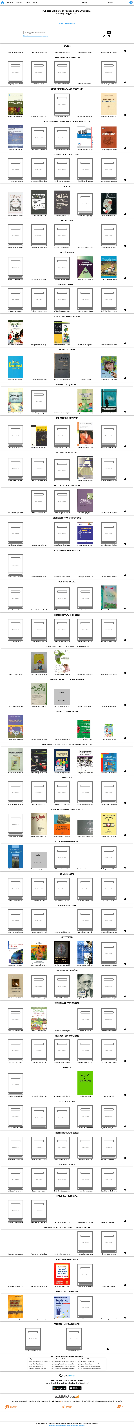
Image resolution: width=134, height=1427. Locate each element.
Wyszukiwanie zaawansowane (32, 36)
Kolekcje (45, 36)
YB (99, 2)
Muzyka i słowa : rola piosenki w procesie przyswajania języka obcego (97, 1366)
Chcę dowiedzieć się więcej (57, 1425)
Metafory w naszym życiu (87, 1364)
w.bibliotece (57, 1401)
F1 (119, 2)
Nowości (10, 2)
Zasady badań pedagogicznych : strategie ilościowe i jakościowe (44, 1361)
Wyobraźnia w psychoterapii (87, 1361)
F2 (124, 2)
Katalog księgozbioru (67, 23)
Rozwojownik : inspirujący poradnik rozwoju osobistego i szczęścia (70, 1368)
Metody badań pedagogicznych (36, 1366)
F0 (115, 2)
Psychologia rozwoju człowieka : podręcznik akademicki (68, 1363)
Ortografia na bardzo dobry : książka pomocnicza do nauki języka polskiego (72, 1364)
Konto (35, 2)
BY (103, 2)
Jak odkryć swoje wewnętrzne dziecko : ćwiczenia (92, 1368)
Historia (19, 2)
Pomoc (27, 2)
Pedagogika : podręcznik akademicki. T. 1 (38, 1368)
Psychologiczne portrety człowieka (37, 1363)
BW (95, 2)
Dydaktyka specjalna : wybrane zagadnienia (65, 1366)
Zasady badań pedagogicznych (36, 1364)
